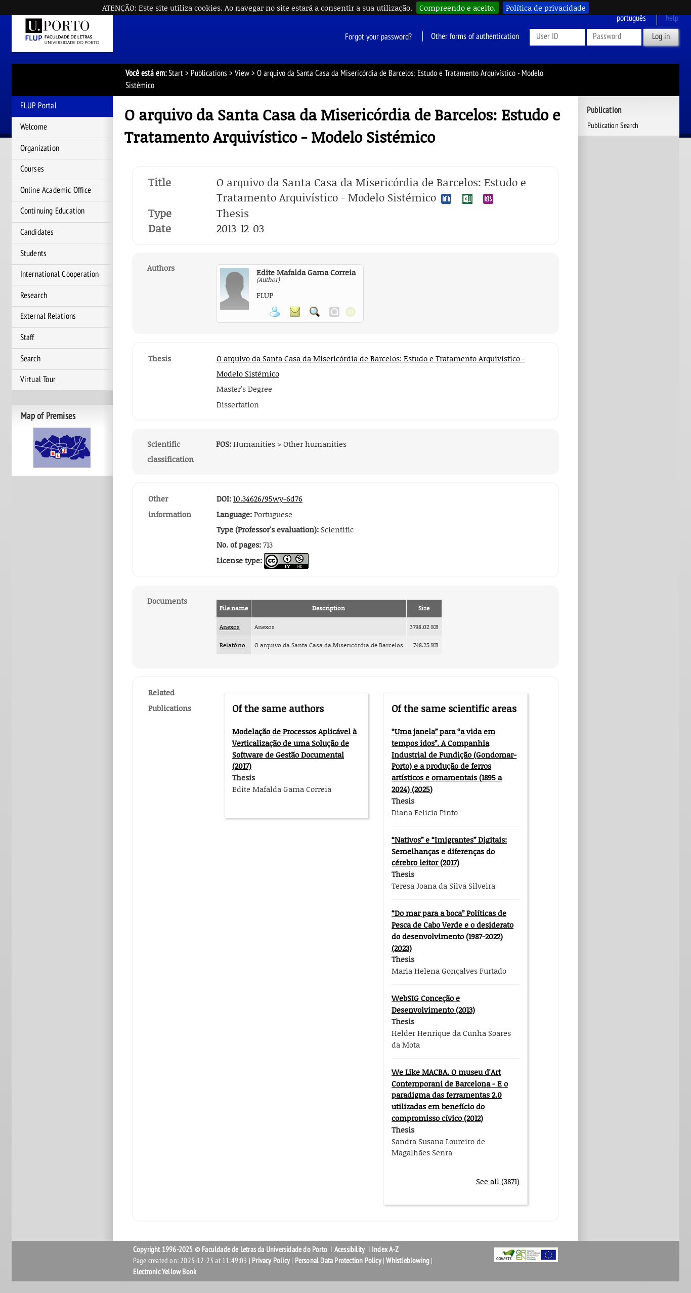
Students (33, 253)
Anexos (230, 626)
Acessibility (349, 1249)
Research (34, 295)
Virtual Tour (38, 379)
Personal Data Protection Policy (338, 1260)
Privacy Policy (271, 1260)
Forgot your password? (378, 36)
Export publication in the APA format (446, 199)
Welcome (33, 127)
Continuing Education (52, 211)
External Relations (48, 316)
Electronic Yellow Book (164, 1271)
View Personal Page (275, 312)
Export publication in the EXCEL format (467, 199)
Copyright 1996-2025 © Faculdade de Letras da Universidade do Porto (231, 1249)
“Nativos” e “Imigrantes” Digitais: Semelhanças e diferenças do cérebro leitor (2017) (449, 851)
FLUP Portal (38, 106)
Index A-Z (385, 1249)
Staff (27, 337)
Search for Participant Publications (315, 312)
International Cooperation (59, 274)
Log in (661, 36)
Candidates (37, 232)
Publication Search (613, 125)
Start (175, 73)
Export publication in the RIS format (488, 199)
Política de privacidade (546, 8)
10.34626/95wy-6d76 (268, 498)
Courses (32, 169)
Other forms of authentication (475, 36)
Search (30, 359)
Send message (295, 312)
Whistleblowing (407, 1260)
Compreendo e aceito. (457, 8)
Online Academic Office (55, 190)
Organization (39, 148)
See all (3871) (498, 1181)
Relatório (232, 645)
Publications (209, 73)
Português (631, 18)
